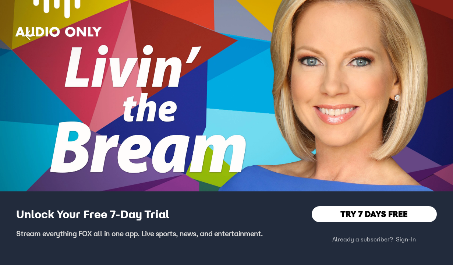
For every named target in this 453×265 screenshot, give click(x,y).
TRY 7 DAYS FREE (374, 214)
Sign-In (406, 239)
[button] (30, 35)
